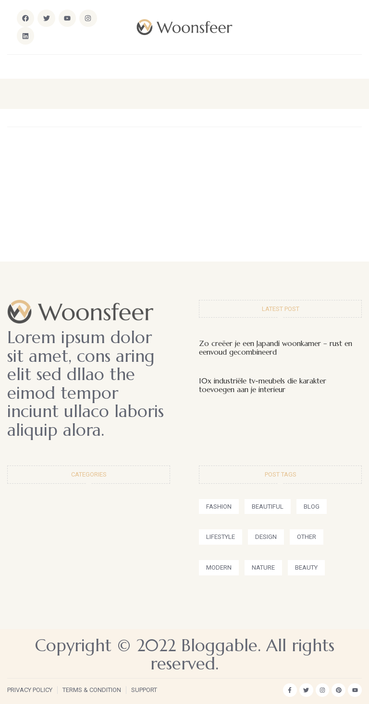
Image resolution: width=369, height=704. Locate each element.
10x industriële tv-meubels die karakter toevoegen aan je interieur (262, 385)
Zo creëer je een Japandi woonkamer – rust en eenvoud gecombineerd (275, 348)
